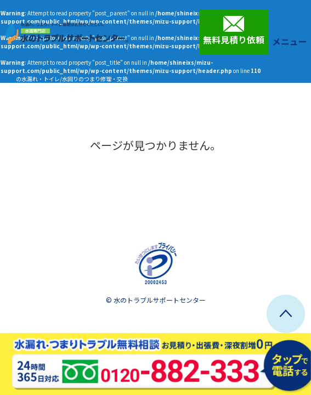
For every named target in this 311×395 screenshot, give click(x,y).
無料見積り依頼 (233, 31)
